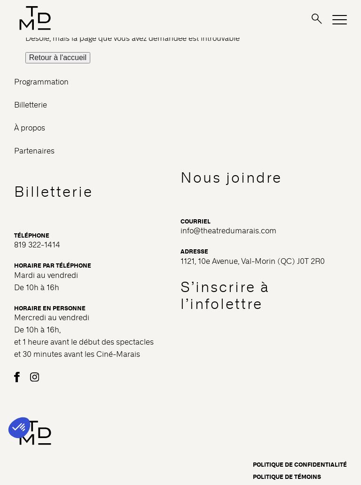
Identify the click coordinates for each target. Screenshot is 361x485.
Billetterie (30, 104)
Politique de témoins (287, 477)
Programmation (41, 81)
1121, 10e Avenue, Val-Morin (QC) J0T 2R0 (252, 261)
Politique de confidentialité (300, 465)
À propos (29, 127)
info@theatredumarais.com (228, 230)
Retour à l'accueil (57, 58)
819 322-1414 (37, 244)
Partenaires (34, 150)
